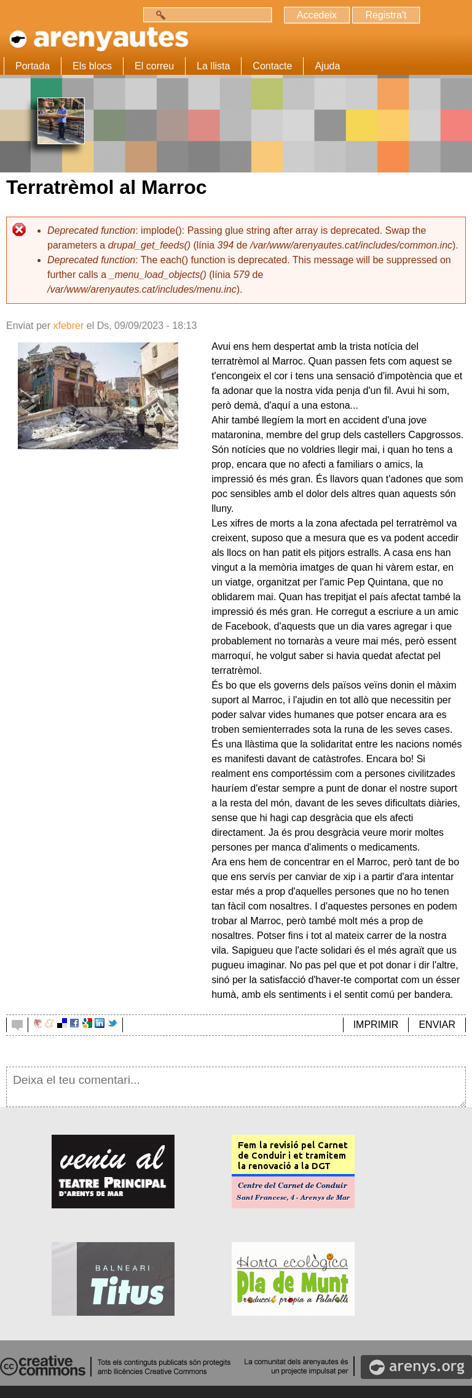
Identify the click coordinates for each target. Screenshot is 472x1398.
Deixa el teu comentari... (236, 1087)
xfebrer (68, 325)
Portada (32, 66)
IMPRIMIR (376, 1024)
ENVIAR (437, 1024)
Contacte (272, 66)
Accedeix (317, 15)
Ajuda (327, 66)
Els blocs (92, 66)
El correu (154, 66)
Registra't (385, 15)
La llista (213, 66)
